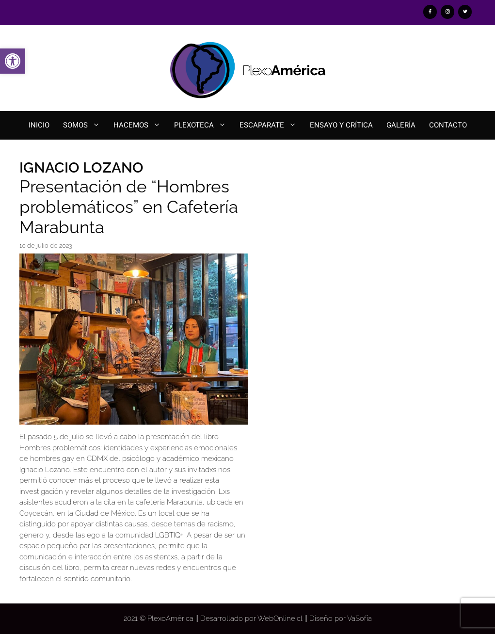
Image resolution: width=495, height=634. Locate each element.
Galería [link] (400, 125)
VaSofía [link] (359, 618)
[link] (12, 61)
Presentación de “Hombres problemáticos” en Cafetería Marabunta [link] (128, 206)
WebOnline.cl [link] (280, 618)
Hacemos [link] (140, 125)
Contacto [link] (448, 125)
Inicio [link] (39, 125)
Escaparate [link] (271, 125)
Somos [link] (85, 125)
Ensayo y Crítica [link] (341, 125)
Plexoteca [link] (203, 125)
